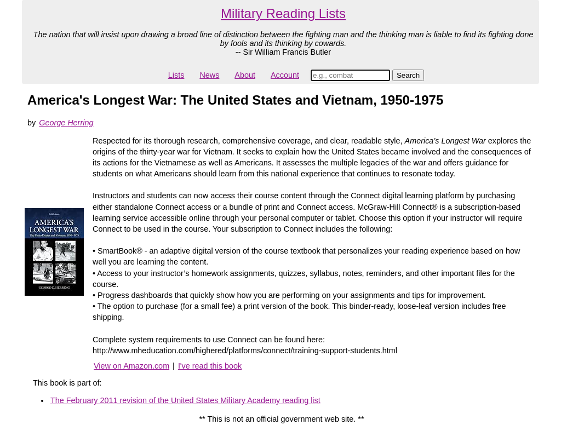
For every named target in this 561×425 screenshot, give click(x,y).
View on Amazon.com (131, 365)
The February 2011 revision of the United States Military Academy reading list (185, 400)
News (209, 75)
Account (285, 75)
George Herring (66, 122)
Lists (176, 75)
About (244, 75)
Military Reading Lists (283, 13)
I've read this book (210, 365)
